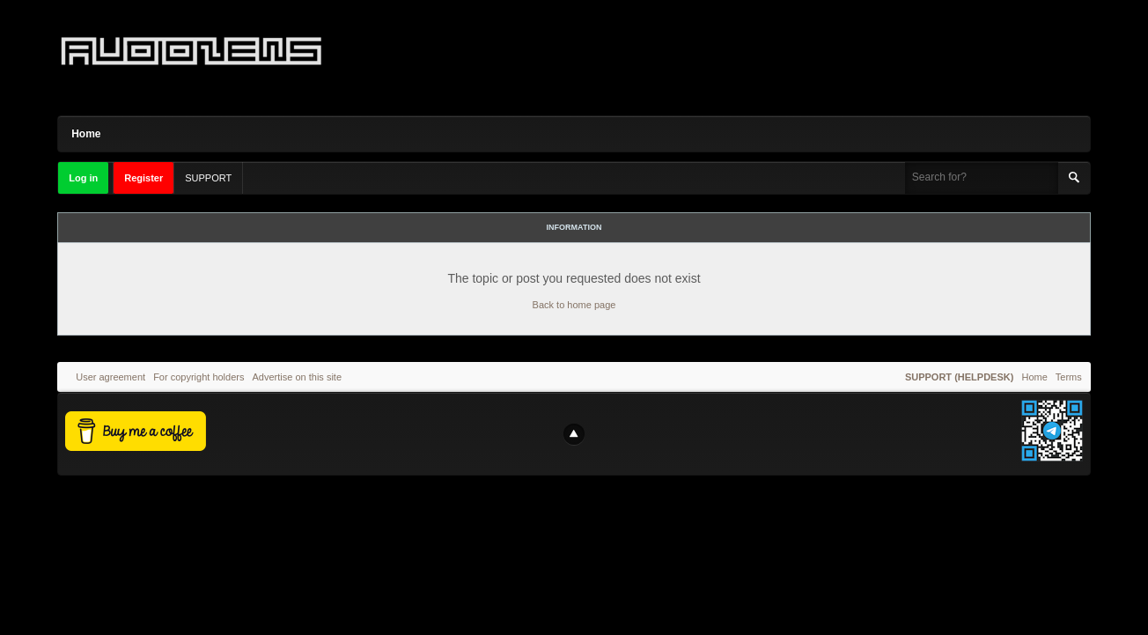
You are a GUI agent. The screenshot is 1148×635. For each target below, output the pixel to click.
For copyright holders (198, 377)
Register (143, 178)
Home (85, 134)
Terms (1069, 377)
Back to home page (574, 304)
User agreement (110, 377)
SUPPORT (208, 178)
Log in (83, 178)
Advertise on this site (297, 377)
